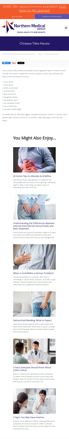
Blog (40, 54)
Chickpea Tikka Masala (51, 54)
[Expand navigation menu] (66, 28)
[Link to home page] (31, 27)
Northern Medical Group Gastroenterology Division (18, 54)
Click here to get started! (42, 8)
